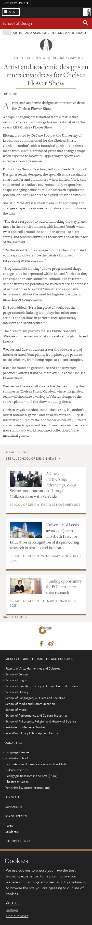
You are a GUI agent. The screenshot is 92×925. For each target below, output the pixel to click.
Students (11, 831)
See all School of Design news (31, 458)
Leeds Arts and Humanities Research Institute (36, 763)
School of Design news (28, 57)
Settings (12, 909)
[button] (85, 23)
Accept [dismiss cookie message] (14, 902)
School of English (16, 680)
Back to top (13, 617)
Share (13, 93)
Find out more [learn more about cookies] (17, 915)
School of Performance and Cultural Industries (36, 715)
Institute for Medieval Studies (25, 727)
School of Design (17, 23)
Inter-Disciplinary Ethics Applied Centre (32, 733)
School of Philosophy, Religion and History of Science (40, 721)
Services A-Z (13, 806)
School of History (16, 691)
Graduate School (16, 758)
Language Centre (17, 752)
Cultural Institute (16, 769)
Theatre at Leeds (16, 781)
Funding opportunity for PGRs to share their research (64, 587)
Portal (9, 825)
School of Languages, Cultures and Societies (35, 697)
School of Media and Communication (30, 703)
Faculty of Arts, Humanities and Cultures (32, 668)
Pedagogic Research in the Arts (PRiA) (31, 775)
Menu (13, 12)
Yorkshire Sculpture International (27, 787)
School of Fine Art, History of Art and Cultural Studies (41, 686)
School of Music (15, 709)
